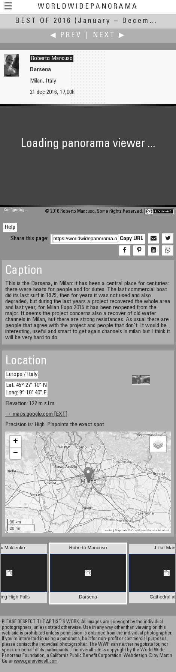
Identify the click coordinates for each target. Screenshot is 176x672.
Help (9, 227)
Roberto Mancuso (52, 59)
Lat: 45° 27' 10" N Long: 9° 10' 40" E (26, 388)
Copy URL (131, 239)
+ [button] (15, 441)
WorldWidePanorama (88, 7)
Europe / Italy (21, 374)
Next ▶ (109, 35)
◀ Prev (66, 35)
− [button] (15, 453)
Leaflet (107, 530)
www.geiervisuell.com (36, 661)
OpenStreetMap (141, 530)
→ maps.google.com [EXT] (36, 414)
